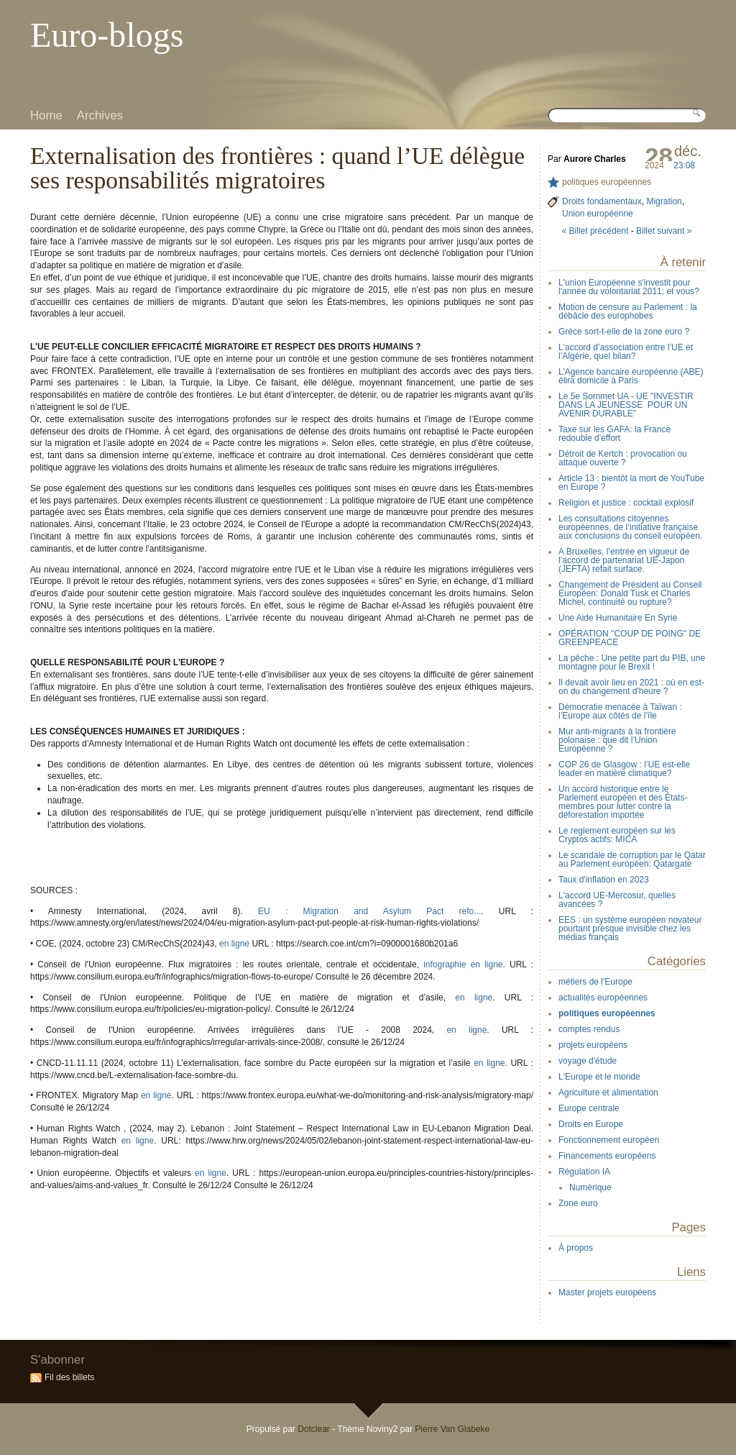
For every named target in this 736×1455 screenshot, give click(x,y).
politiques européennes (606, 182)
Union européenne (597, 214)
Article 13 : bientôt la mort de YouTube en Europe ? (631, 482)
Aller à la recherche (163, 10)
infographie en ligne (462, 964)
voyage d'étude (587, 1061)
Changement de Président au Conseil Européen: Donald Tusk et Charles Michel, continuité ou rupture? (630, 593)
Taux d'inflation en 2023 (603, 880)
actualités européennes (603, 998)
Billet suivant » (663, 231)
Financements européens (607, 1156)
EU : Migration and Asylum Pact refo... (369, 911)
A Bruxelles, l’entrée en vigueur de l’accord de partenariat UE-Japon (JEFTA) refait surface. (623, 560)
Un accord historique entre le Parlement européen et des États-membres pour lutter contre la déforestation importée (622, 802)
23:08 (684, 165)
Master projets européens (607, 1292)
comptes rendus (589, 1029)
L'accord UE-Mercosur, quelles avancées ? (617, 899)
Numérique (590, 1187)
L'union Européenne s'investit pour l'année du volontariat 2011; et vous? (628, 287)
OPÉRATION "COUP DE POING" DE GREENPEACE (629, 638)
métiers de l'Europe (595, 982)
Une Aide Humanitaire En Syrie (617, 618)
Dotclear (314, 1429)
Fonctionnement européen (608, 1140)
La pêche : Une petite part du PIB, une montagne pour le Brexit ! (631, 662)
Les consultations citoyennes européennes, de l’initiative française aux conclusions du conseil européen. (630, 527)
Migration (663, 201)
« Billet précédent (595, 231)
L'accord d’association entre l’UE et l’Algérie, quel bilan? (625, 351)
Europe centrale (589, 1108)
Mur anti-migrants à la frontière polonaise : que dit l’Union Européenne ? (617, 740)
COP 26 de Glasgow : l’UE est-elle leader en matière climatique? (624, 769)
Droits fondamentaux (602, 201)
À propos (575, 1248)
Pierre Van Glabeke (452, 1429)
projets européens (592, 1045)
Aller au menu (107, 10)
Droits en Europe (590, 1124)
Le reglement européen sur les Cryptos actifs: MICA (617, 835)
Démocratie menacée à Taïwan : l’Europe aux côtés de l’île (620, 711)
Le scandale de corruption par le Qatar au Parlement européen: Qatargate (632, 859)
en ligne (234, 944)
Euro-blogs (106, 35)
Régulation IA (584, 1172)
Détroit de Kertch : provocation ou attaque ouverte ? (622, 458)
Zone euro (578, 1203)
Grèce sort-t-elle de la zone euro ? (623, 332)
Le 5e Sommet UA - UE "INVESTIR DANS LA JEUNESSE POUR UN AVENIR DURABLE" (626, 405)
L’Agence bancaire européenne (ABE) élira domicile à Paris (630, 376)
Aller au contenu (55, 10)
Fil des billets (69, 1377)
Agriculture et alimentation (608, 1092)
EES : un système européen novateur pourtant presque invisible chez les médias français (630, 928)
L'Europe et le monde (599, 1077)
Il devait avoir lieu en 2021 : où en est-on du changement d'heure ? (631, 687)
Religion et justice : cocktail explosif (626, 503)
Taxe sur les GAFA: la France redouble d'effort (614, 433)
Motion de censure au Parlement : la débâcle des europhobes (627, 311)
